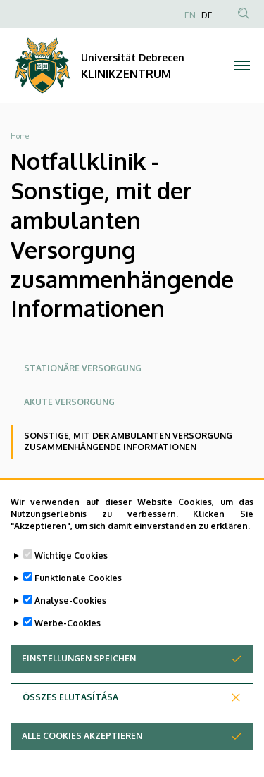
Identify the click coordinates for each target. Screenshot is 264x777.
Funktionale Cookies (78, 593)
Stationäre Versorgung (83, 368)
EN (190, 15)
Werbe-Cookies (67, 638)
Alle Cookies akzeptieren (82, 751)
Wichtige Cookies (71, 571)
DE (207, 15)
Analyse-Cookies (70, 616)
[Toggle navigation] (242, 65)
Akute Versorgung (69, 402)
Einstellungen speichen (79, 674)
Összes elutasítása (70, 712)
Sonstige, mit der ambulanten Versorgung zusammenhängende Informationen (128, 441)
